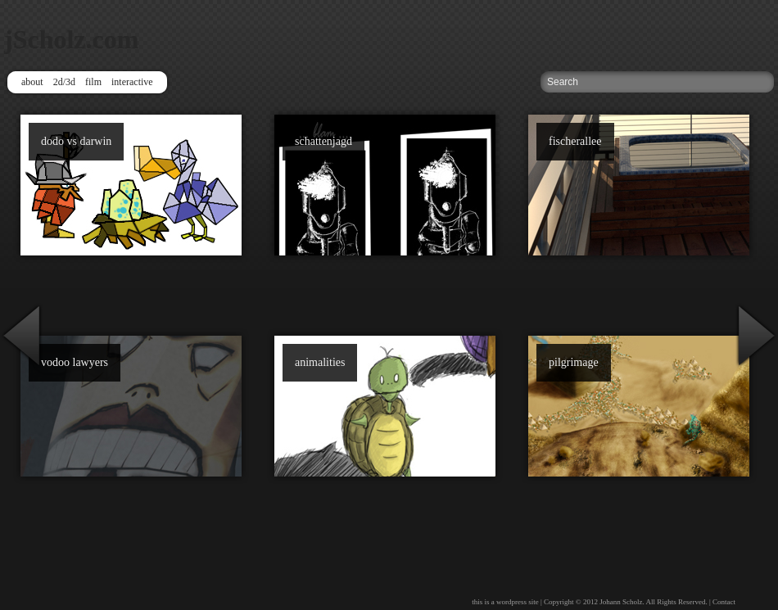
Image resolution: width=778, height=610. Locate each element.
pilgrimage (574, 362)
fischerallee (575, 141)
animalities (320, 362)
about (32, 82)
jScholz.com (71, 39)
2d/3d (64, 82)
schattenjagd (323, 141)
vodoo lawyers (74, 362)
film (93, 82)
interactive (132, 82)
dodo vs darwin (76, 141)
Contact (723, 602)
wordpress (511, 602)
